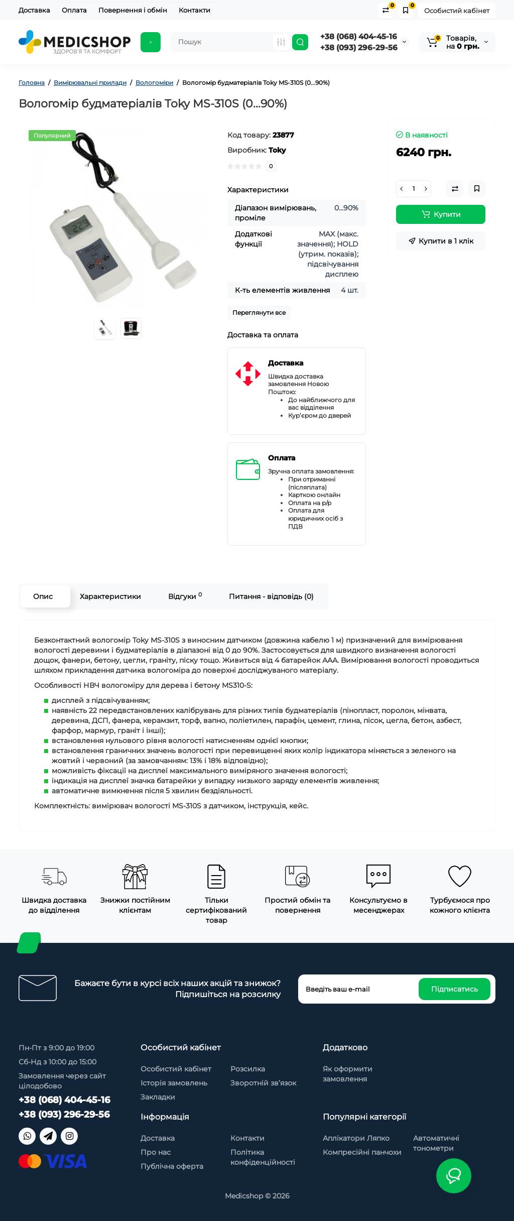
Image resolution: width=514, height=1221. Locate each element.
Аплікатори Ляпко (356, 1138)
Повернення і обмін (132, 10)
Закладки (158, 1097)
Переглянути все (259, 312)
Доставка (34, 10)
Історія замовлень (174, 1082)
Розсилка (247, 1068)
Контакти (194, 10)
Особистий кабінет (456, 11)
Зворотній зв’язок (263, 1082)
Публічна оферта (172, 1166)
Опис (43, 596)
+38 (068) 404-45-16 (358, 36)
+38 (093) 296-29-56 (359, 47)
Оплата (74, 10)
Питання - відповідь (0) (271, 596)
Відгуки (185, 596)
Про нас (156, 1152)
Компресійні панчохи (362, 1152)
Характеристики (110, 596)
